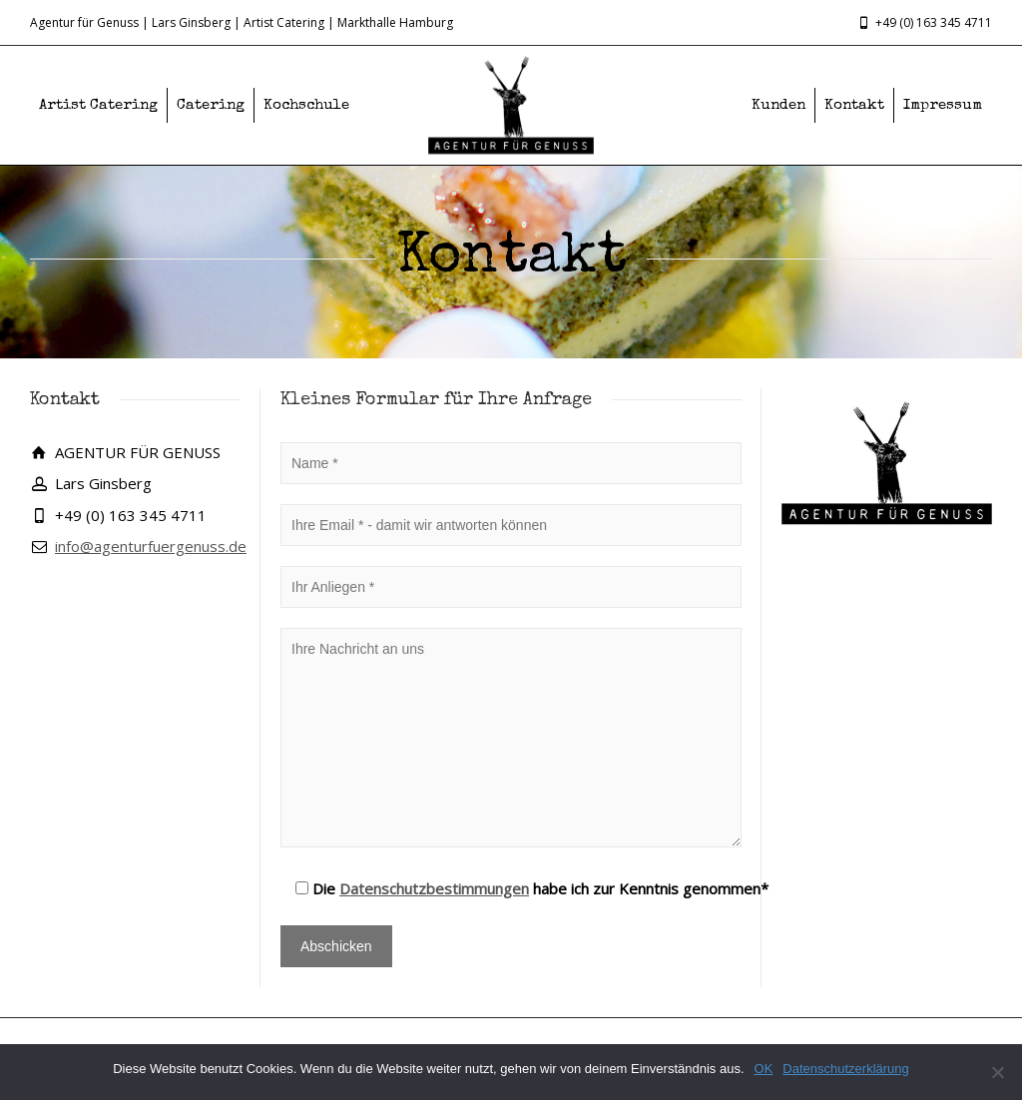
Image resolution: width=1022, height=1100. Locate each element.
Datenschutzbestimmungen (434, 888)
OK (764, 1068)
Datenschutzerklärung (845, 1068)
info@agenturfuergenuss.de (151, 546)
